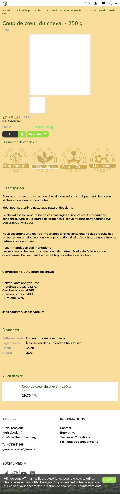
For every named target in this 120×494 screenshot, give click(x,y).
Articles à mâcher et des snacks (64, 10)
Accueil (6, 10)
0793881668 (15, 444)
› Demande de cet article (19, 142)
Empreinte (67, 432)
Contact (65, 428)
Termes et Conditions (75, 437)
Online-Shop (23, 10)
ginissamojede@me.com (20, 449)
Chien (38, 10)
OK (109, 479)
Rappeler (37, 134)
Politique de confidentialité (79, 441)
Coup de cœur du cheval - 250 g (46, 386)
